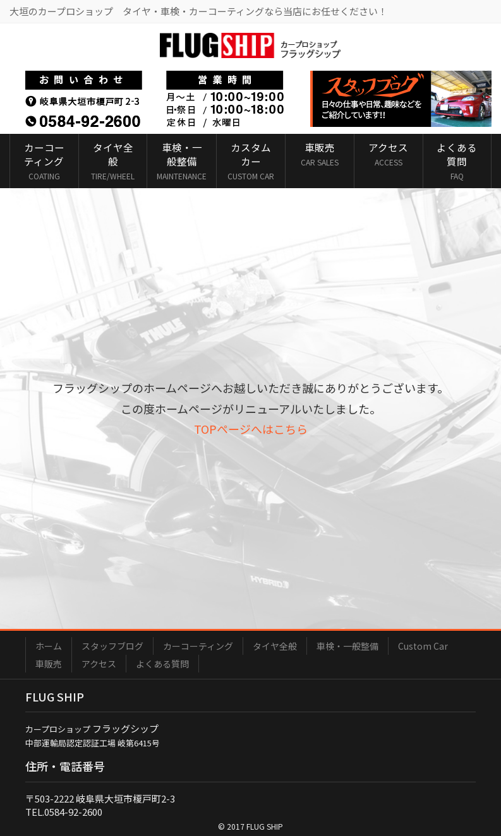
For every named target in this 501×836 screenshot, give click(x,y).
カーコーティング (198, 646)
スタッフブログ (112, 646)
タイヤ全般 (275, 646)
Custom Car (423, 646)
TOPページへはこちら (251, 429)
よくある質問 (162, 663)
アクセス (98, 663)
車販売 (48, 663)
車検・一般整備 (347, 646)
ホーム (48, 646)
